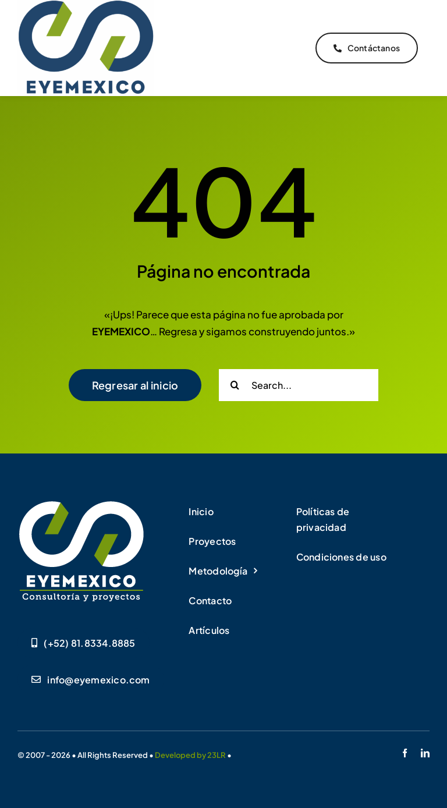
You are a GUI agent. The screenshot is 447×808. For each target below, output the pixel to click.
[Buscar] (235, 385)
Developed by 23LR (190, 755)
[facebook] (404, 753)
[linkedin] (425, 753)
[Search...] (298, 385)
